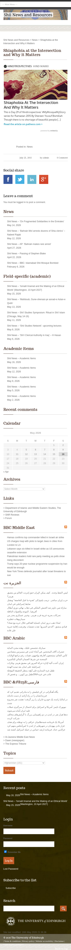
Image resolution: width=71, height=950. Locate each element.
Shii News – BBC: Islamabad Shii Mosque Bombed (33, 263)
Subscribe (11, 888)
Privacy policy (28, 941)
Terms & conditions (12, 941)
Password (7, 838)
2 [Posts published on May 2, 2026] (63, 445)
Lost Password (10, 869)
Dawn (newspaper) (14, 740)
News (35, 40)
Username (7, 826)
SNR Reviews (12, 514)
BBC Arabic (14, 638)
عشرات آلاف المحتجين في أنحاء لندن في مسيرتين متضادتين (36, 651)
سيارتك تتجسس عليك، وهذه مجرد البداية (26, 648)
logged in (21, 202)
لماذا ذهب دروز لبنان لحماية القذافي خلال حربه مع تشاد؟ (33, 623)
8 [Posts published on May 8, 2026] (54, 449)
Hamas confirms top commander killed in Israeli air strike (35, 537)
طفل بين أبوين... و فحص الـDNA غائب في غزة (29, 674)
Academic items (18, 348)
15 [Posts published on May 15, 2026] (54, 454)
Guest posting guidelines (13, 944)
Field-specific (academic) (27, 276)
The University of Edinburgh (27, 937)
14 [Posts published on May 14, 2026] (44, 454)
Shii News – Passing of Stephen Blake (26, 253)
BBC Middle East (19, 527)
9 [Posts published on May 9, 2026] (63, 449)
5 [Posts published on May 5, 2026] (26, 449)
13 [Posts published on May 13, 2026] (35, 454)
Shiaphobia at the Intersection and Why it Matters (32, 52)
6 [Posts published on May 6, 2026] (35, 449)
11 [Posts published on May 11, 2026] (17, 454)
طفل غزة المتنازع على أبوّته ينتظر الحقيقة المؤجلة (31, 670)
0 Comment (62, 158)
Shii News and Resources (16, 40)
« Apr (6, 471)
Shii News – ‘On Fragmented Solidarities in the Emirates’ (35, 221)
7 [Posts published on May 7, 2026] (44, 449)
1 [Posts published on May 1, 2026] (54, 445)
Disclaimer (59, 941)
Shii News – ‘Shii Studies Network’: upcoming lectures (34, 325)
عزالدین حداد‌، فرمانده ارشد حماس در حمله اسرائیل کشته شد (36, 729)
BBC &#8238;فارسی (21, 682)
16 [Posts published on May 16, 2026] (63, 454)
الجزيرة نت (12, 582)
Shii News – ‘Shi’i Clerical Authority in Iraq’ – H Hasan (34, 335)
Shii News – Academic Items (21, 358)
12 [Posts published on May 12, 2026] (26, 454)
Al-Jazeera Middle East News (20, 737)
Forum (8, 518)
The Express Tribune (15, 743)
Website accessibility (44, 941)
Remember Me (12, 851)
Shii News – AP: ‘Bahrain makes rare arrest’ (29, 244)
